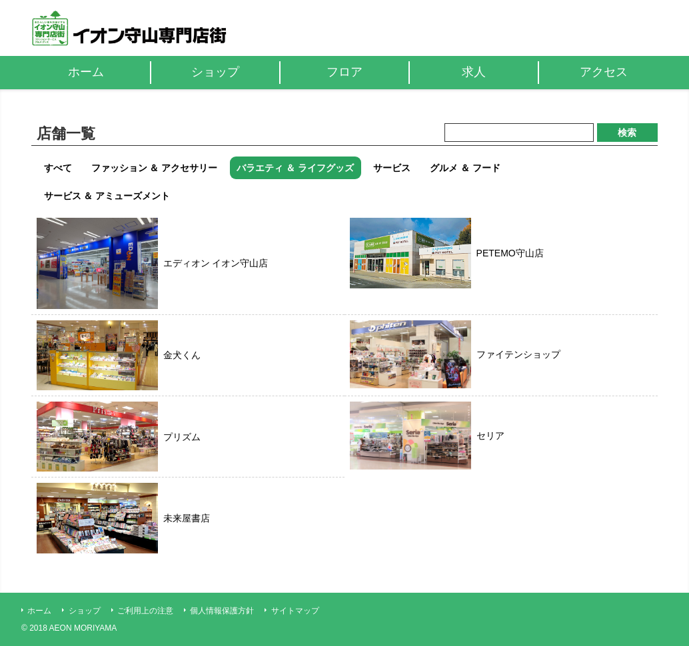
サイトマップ (295, 610)
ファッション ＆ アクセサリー (154, 167)
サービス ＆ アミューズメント (107, 195)
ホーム (39, 610)
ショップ (85, 610)
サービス (391, 167)
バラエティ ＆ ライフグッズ (295, 167)
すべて (58, 167)
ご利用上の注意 (145, 610)
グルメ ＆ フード (465, 167)
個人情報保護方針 (222, 610)
